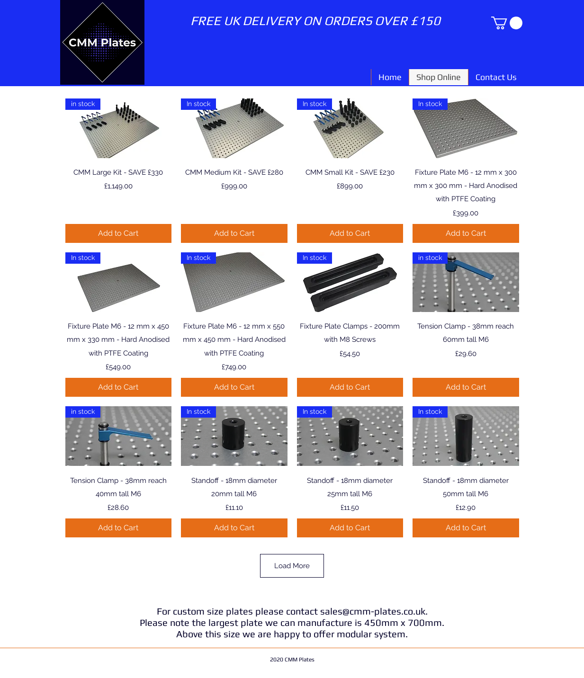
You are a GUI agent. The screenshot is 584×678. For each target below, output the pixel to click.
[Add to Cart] (118, 233)
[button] (506, 23)
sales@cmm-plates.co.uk (372, 611)
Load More (292, 566)
